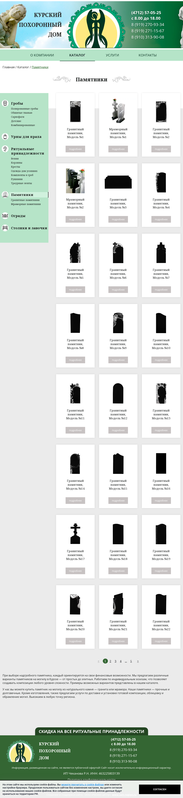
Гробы (17, 103)
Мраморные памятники (26, 204)
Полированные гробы (24, 108)
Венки (15, 158)
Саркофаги (17, 116)
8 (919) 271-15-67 (147, 30)
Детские (16, 121)
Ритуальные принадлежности (27, 151)
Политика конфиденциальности (92, 780)
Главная (9, 67)
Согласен (159, 789)
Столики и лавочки (29, 228)
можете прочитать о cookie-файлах (82, 784)
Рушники (17, 179)
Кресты (15, 166)
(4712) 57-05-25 (146, 12)
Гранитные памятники (25, 200)
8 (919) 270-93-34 (147, 24)
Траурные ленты (21, 183)
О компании (42, 55)
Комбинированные (23, 125)
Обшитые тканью (21, 112)
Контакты (148, 55)
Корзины (16, 162)
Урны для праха (26, 136)
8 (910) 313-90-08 (147, 37)
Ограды (18, 215)
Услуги (112, 55)
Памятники (22, 194)
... (126, 661)
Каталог (77, 55)
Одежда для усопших (24, 171)
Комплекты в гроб (22, 175)
